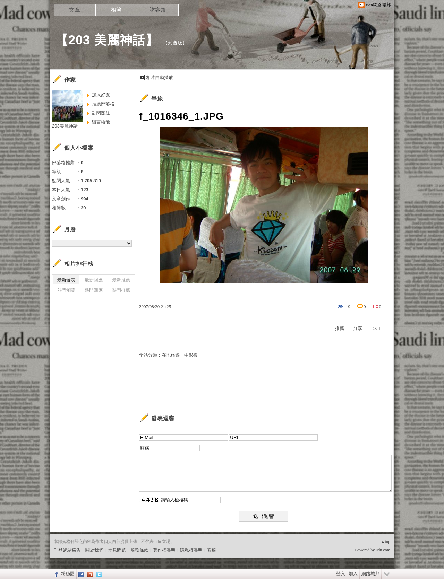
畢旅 (157, 99)
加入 (353, 573)
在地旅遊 (171, 355)
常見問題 (117, 550)
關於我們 (94, 550)
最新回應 (94, 279)
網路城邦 (370, 573)
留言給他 (101, 121)
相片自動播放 (159, 77)
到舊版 (175, 42)
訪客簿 (158, 10)
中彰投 (191, 355)
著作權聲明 (164, 550)
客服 (211, 550)
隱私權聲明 (191, 550)
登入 (340, 573)
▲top (385, 541)
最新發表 (66, 279)
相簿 (116, 10)
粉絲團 (68, 573)
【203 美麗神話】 (107, 40)
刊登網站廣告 (67, 550)
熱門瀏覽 (66, 290)
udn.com (383, 549)
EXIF (376, 328)
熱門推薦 (121, 290)
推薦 (339, 328)
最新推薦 (121, 279)
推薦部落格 (103, 103)
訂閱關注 (101, 112)
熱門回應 (94, 290)
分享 (357, 328)
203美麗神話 (65, 126)
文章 (74, 10)
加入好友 (101, 94)
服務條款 (139, 550)
